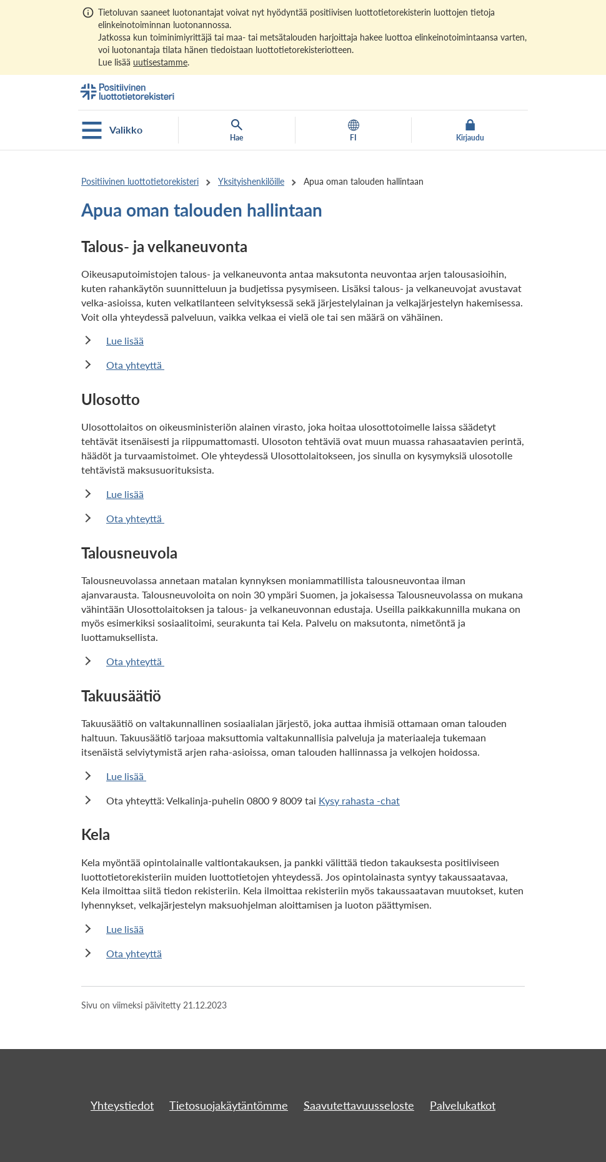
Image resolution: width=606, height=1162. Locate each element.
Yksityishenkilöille (251, 181)
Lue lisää (125, 340)
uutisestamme (160, 62)
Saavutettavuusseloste (359, 1105)
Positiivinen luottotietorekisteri (140, 181)
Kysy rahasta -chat (359, 800)
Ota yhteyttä (135, 365)
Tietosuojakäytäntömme (228, 1105)
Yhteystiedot (122, 1105)
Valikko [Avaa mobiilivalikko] (112, 130)
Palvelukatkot (462, 1105)
